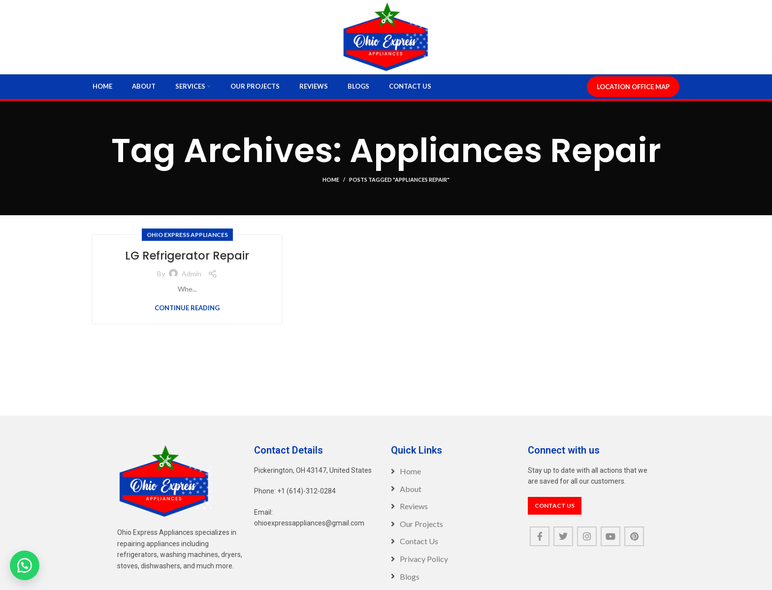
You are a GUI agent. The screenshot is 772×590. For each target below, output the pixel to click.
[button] (24, 565)
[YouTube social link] (610, 546)
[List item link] (454, 481)
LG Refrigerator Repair (187, 265)
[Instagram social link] (587, 546)
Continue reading (187, 318)
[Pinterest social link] (634, 546)
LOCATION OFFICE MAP (633, 96)
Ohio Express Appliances (187, 244)
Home (330, 189)
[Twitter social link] (563, 546)
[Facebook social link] (539, 546)
